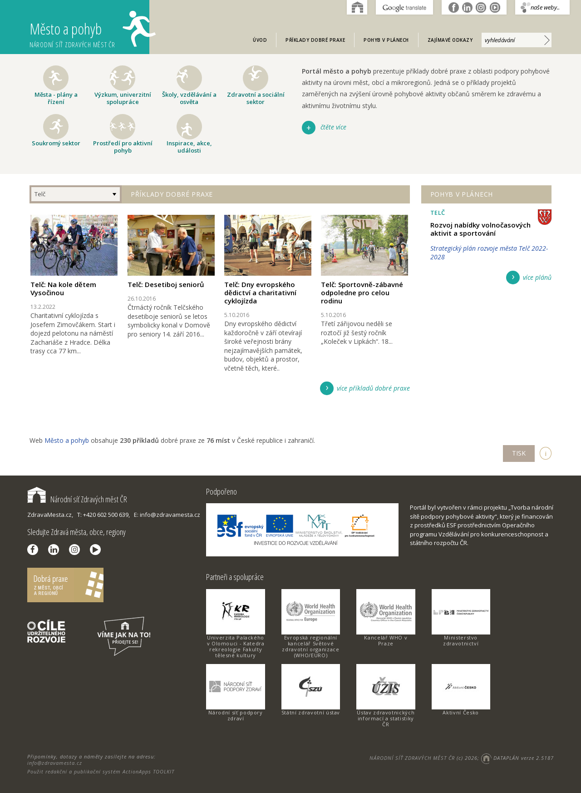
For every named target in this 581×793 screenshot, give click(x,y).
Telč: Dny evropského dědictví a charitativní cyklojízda (260, 292)
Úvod (260, 40)
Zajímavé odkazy (450, 40)
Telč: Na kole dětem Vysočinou (63, 288)
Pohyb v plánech (386, 40)
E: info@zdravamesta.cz (167, 514)
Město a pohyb (89, 29)
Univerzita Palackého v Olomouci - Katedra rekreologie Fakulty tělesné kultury (236, 646)
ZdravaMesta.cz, (50, 514)
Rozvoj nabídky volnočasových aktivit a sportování (480, 229)
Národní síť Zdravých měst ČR (77, 499)
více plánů (537, 277)
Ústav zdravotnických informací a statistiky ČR (385, 718)
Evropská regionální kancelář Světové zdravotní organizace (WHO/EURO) (310, 646)
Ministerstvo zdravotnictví (460, 640)
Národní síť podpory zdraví (235, 715)
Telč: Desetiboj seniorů (166, 284)
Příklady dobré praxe (315, 40)
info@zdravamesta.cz (54, 762)
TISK (519, 453)
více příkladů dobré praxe (373, 388)
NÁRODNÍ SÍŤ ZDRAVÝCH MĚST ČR (412, 757)
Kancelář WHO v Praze (385, 640)
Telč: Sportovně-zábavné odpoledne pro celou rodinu (362, 292)
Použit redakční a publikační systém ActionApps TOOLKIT (100, 771)
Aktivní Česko (460, 712)
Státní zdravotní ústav (310, 712)
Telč (39, 194)
